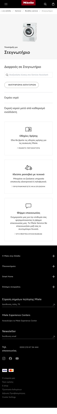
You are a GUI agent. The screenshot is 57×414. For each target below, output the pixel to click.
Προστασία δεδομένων (12, 390)
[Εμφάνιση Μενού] (6, 4)
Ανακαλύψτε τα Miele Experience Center (19, 321)
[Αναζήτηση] (45, 4)
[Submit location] (54, 305)
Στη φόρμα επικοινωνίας (28, 234)
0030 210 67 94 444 (29, 347)
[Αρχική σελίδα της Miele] (28, 4)
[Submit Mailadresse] (54, 337)
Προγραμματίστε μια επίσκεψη (28, 186)
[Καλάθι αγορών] (53, 4)
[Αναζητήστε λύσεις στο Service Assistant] (28, 75)
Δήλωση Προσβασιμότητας (13, 393)
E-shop (5, 386)
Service (18, 11)
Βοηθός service (31, 11)
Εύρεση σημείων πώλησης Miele (22, 299)
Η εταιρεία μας (8, 378)
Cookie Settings (9, 397)
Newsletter (9, 331)
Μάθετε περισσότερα (28, 148)
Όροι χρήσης (7, 382)
